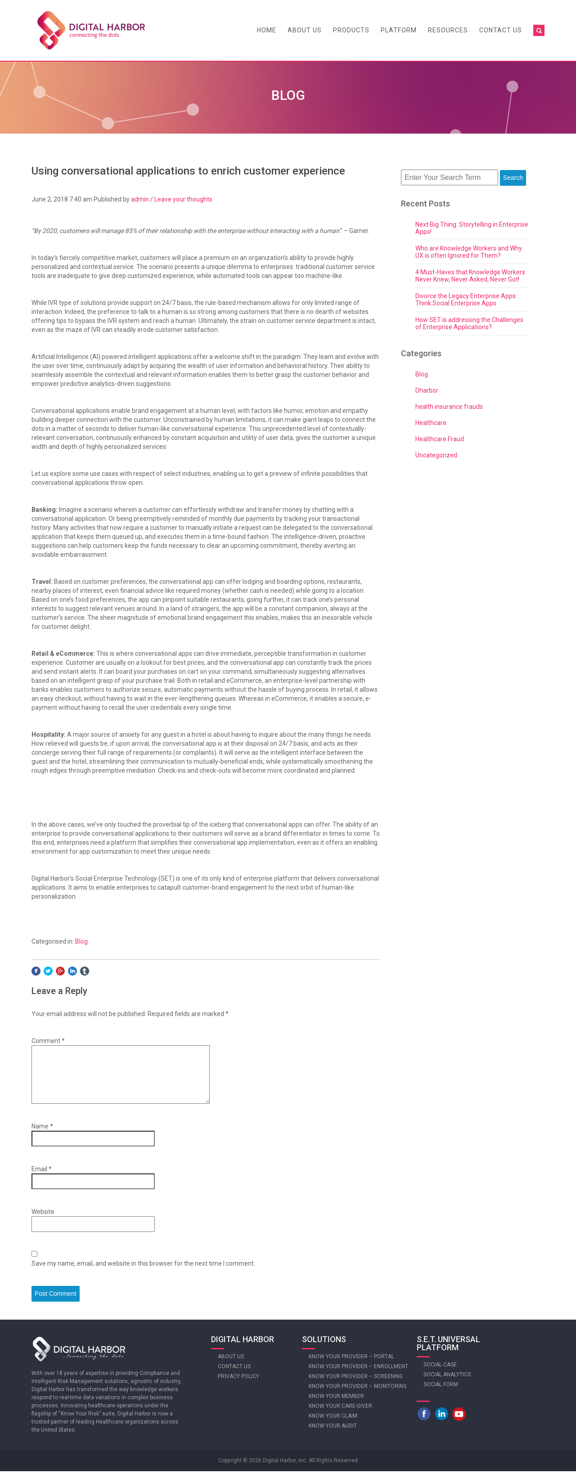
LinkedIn (441, 1424)
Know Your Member (336, 1407)
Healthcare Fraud (439, 439)
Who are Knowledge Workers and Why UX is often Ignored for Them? (468, 252)
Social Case (440, 1375)
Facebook (424, 1424)
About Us (305, 30)
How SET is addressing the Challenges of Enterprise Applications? (469, 323)
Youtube (459, 1424)
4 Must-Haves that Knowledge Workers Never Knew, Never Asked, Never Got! (470, 276)
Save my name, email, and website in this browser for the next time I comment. (143, 1274)
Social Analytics (447, 1385)
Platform (399, 30)
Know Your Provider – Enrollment (358, 1377)
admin (140, 199)
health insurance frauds (449, 406)
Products (351, 30)
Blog (81, 941)
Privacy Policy (238, 1387)
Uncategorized (436, 455)
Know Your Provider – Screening (356, 1387)
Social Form (440, 1395)
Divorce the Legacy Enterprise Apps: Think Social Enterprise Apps (466, 299)
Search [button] (513, 177)
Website (43, 1222)
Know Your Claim (333, 1427)
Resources (448, 30)
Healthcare (430, 422)
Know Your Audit (333, 1436)
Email (42, 1179)
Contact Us (500, 30)
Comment (48, 1040)
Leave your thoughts (183, 199)
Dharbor (426, 390)
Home (266, 30)
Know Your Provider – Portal (351, 1367)
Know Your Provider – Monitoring (358, 1397)
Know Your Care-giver (340, 1417)
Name (42, 1137)
